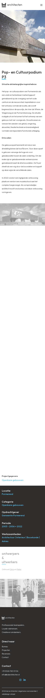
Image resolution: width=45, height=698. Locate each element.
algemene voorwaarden (27, 691)
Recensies (6, 653)
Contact (5, 657)
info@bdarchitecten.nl (11, 674)
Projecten (6, 650)
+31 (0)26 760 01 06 (10, 671)
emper (12, 694)
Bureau (5, 646)
